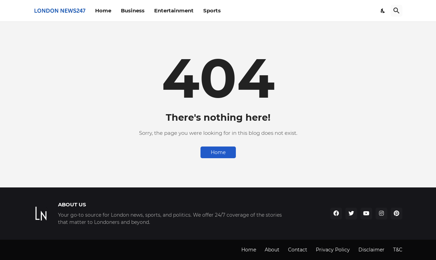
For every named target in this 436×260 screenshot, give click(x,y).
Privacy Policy (333, 250)
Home (103, 10)
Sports (212, 10)
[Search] (396, 11)
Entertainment (174, 10)
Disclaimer (371, 250)
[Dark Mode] (383, 11)
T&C (397, 250)
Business (133, 10)
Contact (297, 250)
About (272, 250)
